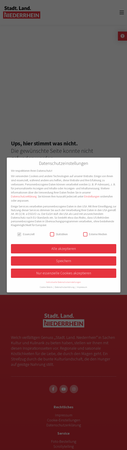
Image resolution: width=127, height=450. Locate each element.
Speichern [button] (63, 261)
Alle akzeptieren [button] (63, 248)
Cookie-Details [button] (46, 287)
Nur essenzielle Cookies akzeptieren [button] (63, 273)
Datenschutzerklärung (24, 196)
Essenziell (25, 234)
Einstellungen (92, 196)
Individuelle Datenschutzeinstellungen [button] (63, 282)
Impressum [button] (82, 287)
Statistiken (59, 234)
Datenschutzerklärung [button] (65, 287)
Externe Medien (95, 234)
